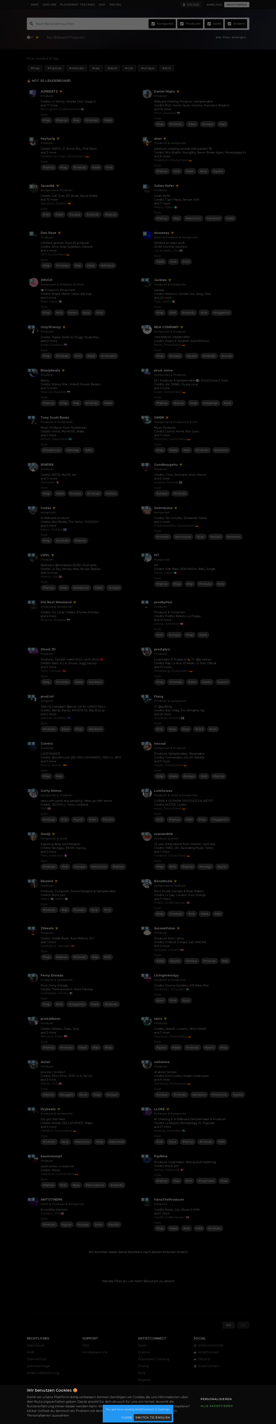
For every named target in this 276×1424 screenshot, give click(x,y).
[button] (216, 1399)
